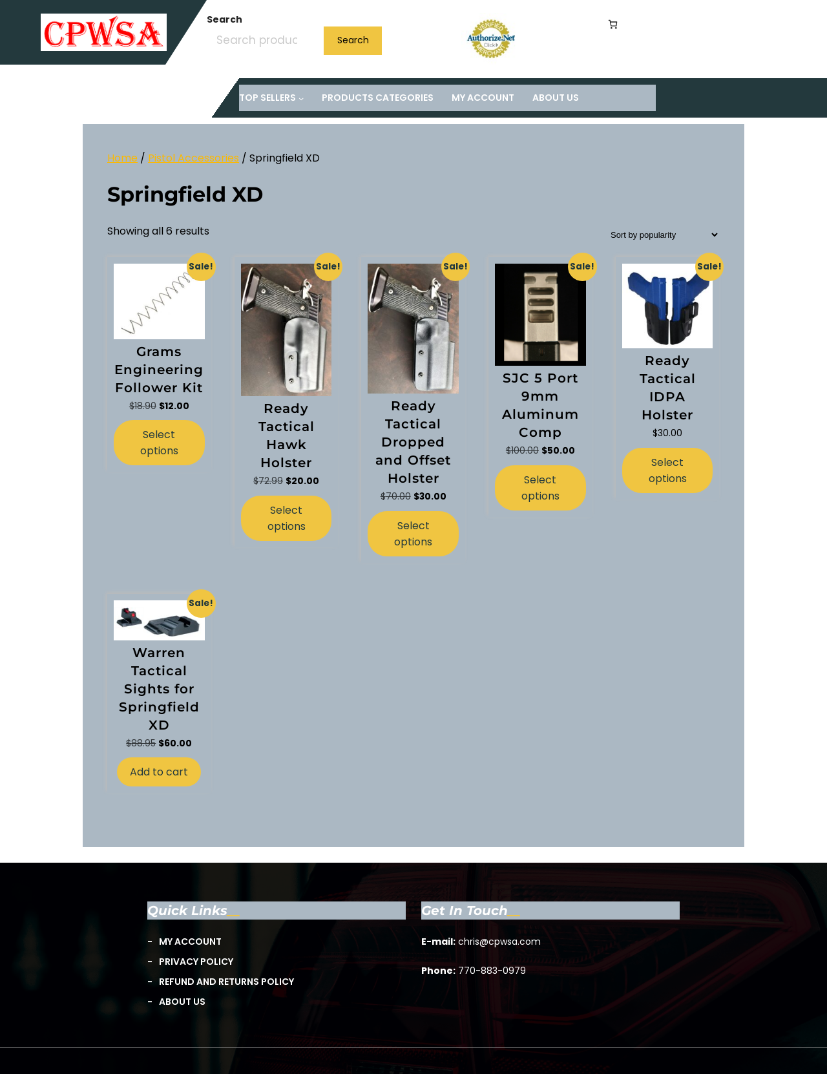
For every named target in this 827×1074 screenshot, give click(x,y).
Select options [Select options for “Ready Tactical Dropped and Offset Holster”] (413, 533)
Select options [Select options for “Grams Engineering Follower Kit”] (159, 442)
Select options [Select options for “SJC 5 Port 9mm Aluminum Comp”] (540, 487)
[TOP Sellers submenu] (271, 97)
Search (224, 19)
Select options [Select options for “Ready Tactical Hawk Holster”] (286, 518)
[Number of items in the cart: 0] (613, 24)
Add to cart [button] (159, 771)
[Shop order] (661, 235)
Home (122, 158)
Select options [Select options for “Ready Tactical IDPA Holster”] (668, 470)
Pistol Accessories (193, 158)
